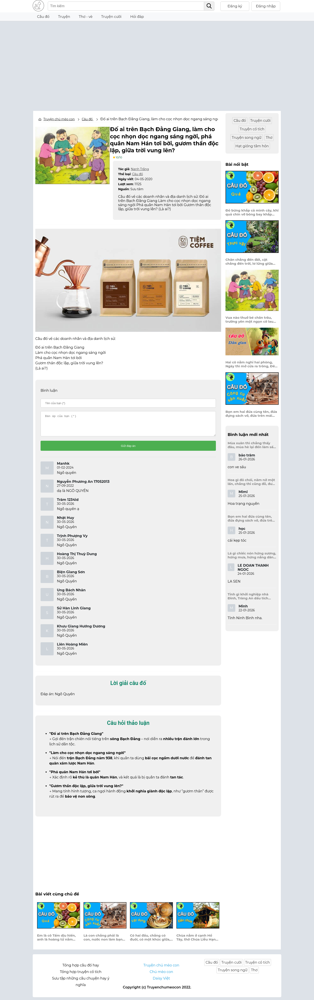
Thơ (269, 138)
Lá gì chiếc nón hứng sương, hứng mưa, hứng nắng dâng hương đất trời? (252, 555)
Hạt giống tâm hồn (252, 146)
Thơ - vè (85, 17)
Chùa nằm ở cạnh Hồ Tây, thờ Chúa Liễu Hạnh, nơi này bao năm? (197, 940)
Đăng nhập (266, 6)
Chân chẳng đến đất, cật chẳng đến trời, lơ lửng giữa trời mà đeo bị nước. (249, 262)
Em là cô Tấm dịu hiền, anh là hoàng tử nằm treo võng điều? (56, 940)
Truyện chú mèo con (59, 119)
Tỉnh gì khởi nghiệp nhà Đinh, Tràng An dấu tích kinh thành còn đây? (248, 596)
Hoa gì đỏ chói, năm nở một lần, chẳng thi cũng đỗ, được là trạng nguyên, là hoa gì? (252, 482)
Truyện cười (111, 17)
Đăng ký (235, 6)
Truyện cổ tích (252, 129)
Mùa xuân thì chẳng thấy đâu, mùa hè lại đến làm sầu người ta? (252, 445)
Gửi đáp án (128, 449)
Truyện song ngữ (246, 138)
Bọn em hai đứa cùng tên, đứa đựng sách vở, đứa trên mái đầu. (251, 414)
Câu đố (43, 17)
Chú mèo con (161, 975)
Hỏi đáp (137, 17)
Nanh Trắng (140, 168)
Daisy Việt (161, 981)
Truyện (64, 17)
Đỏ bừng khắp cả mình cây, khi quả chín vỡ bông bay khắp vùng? (252, 212)
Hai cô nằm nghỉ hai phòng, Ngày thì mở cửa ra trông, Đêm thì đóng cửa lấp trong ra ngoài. (251, 364)
